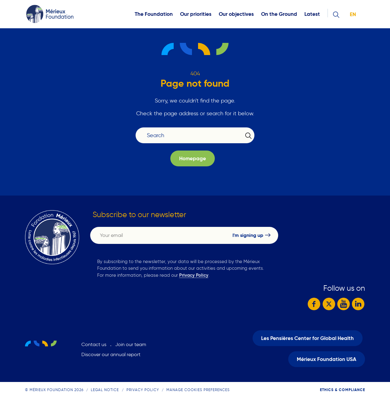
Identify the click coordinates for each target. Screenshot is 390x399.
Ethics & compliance (342, 388)
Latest (312, 14)
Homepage (192, 158)
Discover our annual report (110, 354)
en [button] (353, 14)
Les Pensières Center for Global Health (307, 338)
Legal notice (105, 388)
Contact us (93, 344)
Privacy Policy (193, 275)
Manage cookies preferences (198, 388)
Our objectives (236, 14)
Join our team (130, 344)
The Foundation (154, 14)
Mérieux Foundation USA (326, 358)
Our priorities (195, 14)
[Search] (191, 135)
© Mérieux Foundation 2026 (54, 388)
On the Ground (279, 14)
